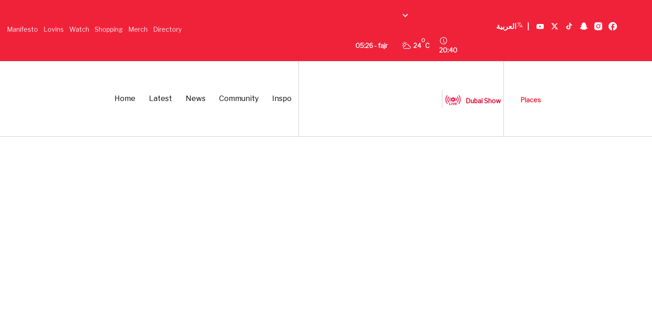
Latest (160, 98)
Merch (138, 29)
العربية (512, 26)
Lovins (53, 29)
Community (239, 98)
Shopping (109, 29)
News (196, 98)
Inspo (282, 98)
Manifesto (22, 29)
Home (125, 98)
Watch (79, 29)
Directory (167, 29)
